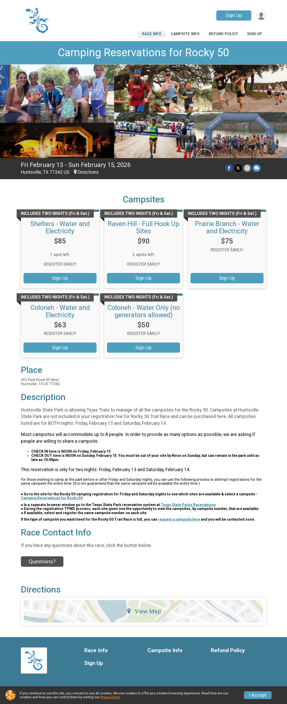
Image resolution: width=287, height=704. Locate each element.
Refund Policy (223, 34)
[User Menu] (261, 15)
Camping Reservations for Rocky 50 (143, 52)
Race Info (152, 34)
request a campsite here (179, 519)
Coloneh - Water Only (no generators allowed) (143, 311)
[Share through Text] (257, 168)
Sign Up (234, 15)
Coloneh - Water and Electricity (60, 311)
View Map (143, 611)
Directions (88, 172)
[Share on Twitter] (238, 168)
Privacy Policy (110, 697)
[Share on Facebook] (229, 168)
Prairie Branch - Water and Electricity (227, 227)
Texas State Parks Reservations (188, 505)
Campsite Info (185, 34)
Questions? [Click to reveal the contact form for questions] (42, 561)
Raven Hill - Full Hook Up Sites (144, 227)
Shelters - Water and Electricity (60, 227)
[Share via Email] (247, 168)
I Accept (257, 695)
